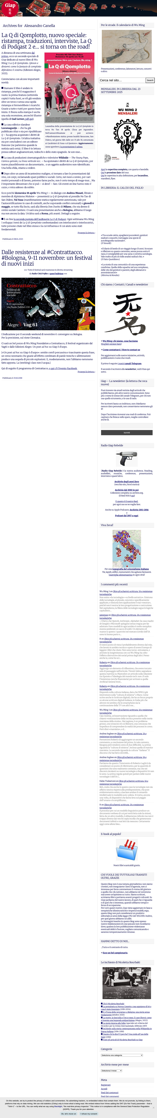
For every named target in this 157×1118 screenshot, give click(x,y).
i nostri (129, 328)
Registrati (106, 1049)
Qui (102, 172)
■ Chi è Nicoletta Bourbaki (112, 968)
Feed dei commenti (110, 1061)
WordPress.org (108, 1064)
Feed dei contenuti (109, 1057)
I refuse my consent (88, 1114)
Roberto (103, 627)
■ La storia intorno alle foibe (113, 987)
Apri (103, 169)
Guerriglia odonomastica (120, 539)
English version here (111, 308)
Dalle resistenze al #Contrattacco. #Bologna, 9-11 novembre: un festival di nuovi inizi (46, 258)
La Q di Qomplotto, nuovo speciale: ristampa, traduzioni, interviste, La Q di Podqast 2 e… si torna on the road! (46, 41)
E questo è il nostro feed (127, 466)
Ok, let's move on (68, 1114)
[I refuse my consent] (153, 1107)
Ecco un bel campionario (115, 917)
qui (132, 460)
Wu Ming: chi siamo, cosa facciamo (120, 305)
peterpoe (104, 579)
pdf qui (29, 118)
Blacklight (58, 1106)
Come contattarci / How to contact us (121, 314)
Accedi (104, 1053)
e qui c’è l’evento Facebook (63, 368)
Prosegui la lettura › (86, 233)
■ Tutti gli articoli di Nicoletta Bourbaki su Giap (122, 1004)
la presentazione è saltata (71, 147)
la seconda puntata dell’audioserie (40, 219)
